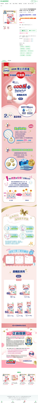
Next (36, 379)
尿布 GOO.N (22, 53)
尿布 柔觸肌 (22, 55)
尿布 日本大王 (30, 50)
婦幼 (10, 3)
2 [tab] (10, 25)
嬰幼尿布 (6, 3)
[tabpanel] (10, 17)
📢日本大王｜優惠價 (23, 33)
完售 (23, 30)
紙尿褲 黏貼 (22, 48)
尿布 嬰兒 (22, 46)
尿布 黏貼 (28, 48)
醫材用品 (20, 3)
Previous (1, 379)
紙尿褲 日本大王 (23, 50)
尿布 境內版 (28, 55)
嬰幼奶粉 (2, 3)
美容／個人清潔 (30, 3)
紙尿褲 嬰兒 (28, 46)
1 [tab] (9, 25)
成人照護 (25, 3)
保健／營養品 (15, 3)
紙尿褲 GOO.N (29, 53)
